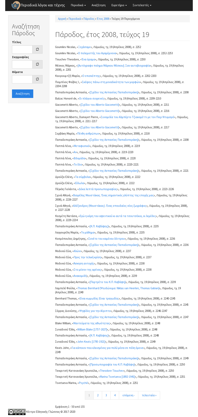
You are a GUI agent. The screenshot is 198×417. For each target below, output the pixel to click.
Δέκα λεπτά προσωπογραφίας (98, 189)
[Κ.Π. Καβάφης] (99, 226)
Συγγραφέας (20, 57)
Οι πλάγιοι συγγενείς (91, 98)
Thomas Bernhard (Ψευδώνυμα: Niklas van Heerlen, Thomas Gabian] (118, 288)
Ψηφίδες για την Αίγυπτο (95, 311)
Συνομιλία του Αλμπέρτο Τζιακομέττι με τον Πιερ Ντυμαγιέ (137, 117)
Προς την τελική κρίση (87, 257)
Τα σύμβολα (82, 177)
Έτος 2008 (103, 19)
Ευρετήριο (119, 5)
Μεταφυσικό (82, 146)
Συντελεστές (142, 5)
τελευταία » (149, 395)
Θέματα (17, 72)
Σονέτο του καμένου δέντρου (106, 238)
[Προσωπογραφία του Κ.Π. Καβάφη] (112, 364)
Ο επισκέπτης (91, 76)
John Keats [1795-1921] (91, 341)
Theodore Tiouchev (112, 370)
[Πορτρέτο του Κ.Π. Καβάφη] (107, 282)
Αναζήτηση (99, 5)
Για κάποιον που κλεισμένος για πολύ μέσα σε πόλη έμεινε (107, 348)
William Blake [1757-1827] (92, 329)
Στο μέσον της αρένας (87, 269)
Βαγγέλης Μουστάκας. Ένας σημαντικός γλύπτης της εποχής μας (113, 195)
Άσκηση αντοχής (84, 263)
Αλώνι (77, 251)
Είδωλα (79, 183)
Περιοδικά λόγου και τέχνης (42, 5)
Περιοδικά (78, 5)
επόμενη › (129, 395)
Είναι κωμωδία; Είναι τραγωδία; (99, 298)
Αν (75, 152)
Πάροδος (89, 19)
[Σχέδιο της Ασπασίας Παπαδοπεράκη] (114, 92)
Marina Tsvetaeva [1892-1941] (117, 376)
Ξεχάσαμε (84, 47)
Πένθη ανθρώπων (88, 133)
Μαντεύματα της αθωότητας (91, 323)
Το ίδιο (78, 164)
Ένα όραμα (88, 59)
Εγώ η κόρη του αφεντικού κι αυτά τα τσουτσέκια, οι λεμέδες (118, 216)
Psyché (83, 383)
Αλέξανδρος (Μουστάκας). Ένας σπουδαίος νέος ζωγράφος (109, 206)
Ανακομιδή (80, 276)
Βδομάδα (79, 158)
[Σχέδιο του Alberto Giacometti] (99, 104)
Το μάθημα (87, 232)
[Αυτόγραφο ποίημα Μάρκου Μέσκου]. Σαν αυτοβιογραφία (114, 65)
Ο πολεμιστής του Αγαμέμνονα (97, 53)
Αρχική (62, 19)
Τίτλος (16, 42)
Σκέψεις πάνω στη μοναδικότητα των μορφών (111, 82)
